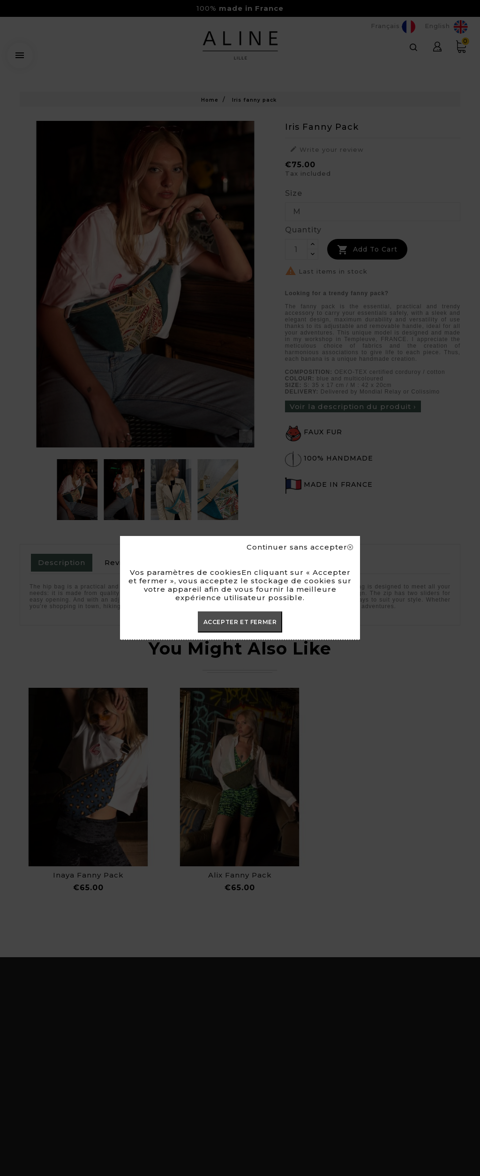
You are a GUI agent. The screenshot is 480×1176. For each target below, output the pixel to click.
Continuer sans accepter (300, 547)
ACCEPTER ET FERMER (240, 621)
